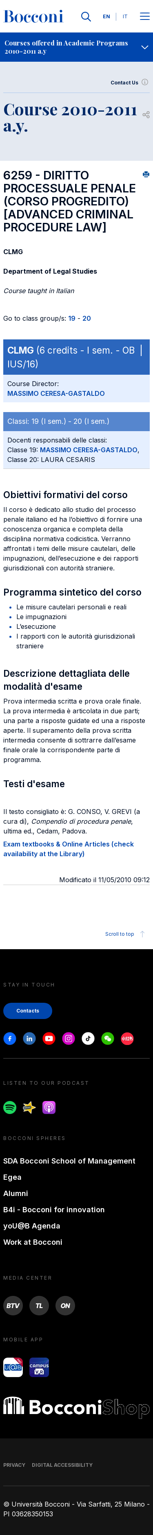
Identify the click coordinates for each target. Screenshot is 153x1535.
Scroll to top (126, 934)
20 (86, 318)
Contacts (27, 1011)
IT (125, 16)
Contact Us (130, 83)
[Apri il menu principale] (145, 17)
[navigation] (76, 47)
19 (71, 318)
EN (106, 16)
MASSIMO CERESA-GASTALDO (56, 393)
